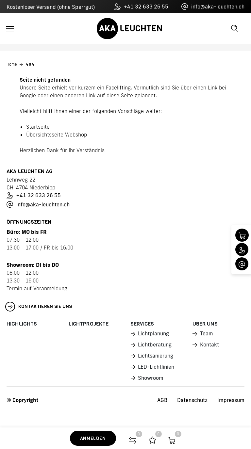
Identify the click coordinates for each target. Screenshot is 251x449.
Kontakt (209, 344)
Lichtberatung (154, 344)
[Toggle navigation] (10, 28)
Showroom (150, 378)
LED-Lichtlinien (156, 366)
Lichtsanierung (155, 355)
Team (206, 333)
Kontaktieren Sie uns (38, 307)
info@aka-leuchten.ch (212, 6)
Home (12, 64)
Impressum (230, 400)
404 (30, 64)
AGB (162, 400)
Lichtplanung (153, 333)
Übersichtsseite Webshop (56, 134)
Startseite (38, 126)
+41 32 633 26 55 (141, 6)
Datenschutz (192, 400)
